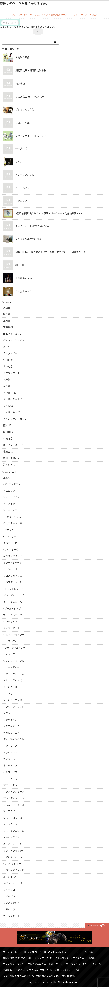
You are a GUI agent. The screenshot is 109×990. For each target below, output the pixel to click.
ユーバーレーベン (12, 844)
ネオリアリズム (11, 765)
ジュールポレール (12, 667)
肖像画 (38, 979)
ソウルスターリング (13, 706)
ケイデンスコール (12, 602)
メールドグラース (12, 837)
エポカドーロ (10, 543)
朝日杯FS (8, 432)
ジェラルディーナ (12, 641)
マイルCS (8, 406)
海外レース (9, 464)
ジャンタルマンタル (13, 660)
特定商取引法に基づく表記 (18, 979)
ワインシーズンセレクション (19, 968)
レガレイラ (9, 909)
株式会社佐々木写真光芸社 (62, 974)
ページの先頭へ (97, 925)
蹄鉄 (48, 979)
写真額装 (42, 968)
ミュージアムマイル (13, 831)
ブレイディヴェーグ (13, 798)
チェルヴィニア (11, 733)
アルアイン (9, 503)
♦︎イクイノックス (12, 517)
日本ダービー (10, 353)
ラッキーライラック (13, 850)
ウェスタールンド (12, 523)
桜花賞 (6, 314)
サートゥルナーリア (13, 615)
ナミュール (9, 759)
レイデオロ (9, 889)
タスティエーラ (11, 726)
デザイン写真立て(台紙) (90, 957)
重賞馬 (6, 477)
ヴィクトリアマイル (13, 340)
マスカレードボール (13, 804)
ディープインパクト (13, 739)
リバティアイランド (13, 870)
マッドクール (10, 824)
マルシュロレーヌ (12, 818)
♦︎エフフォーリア (12, 536)
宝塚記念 (8, 366)
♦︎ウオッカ (8, 530)
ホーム (7, 952)
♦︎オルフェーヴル (12, 549)
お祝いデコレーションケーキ (36, 957)
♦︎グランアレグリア (13, 589)
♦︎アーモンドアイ (12, 484)
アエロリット (10, 490)
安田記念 (8, 360)
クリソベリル (10, 569)
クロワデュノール (12, 582)
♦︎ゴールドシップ (12, 608)
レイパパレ (9, 896)
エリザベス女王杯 (12, 399)
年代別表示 (56, 968)
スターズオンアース (13, 674)
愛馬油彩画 (71, 968)
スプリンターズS (12, 373)
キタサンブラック (12, 556)
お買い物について (64, 957)
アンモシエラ (10, 510)
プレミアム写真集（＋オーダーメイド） (51, 963)
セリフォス (9, 693)
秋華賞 (6, 379)
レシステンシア (11, 903)
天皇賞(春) (8, 327)
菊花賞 (6, 386)
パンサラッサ (10, 772)
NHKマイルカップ (12, 333)
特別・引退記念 (11, 458)
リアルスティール (12, 857)
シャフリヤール (11, 628)
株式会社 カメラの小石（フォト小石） (24, 974)
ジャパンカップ (11, 412)
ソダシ (6, 713)
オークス (8, 347)
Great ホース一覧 (42, 952)
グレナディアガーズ (13, 595)
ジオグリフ (9, 654)
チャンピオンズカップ (15, 419)
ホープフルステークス (15, 445)
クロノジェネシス (12, 576)
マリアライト (10, 811)
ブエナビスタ (10, 785)
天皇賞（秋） (10, 392)
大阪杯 (6, 307)
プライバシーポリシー (15, 963)
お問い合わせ (11, 957)
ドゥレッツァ (10, 752)
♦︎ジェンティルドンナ (14, 647)
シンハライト (10, 621)
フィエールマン (11, 778)
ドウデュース (10, 746)
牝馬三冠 (8, 451)
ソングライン (10, 719)
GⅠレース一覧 (22, 952)
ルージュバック (11, 876)
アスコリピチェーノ (13, 497)
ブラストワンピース (13, 791)
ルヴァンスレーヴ (12, 883)
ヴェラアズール (11, 916)
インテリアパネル (93, 952)
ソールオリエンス (12, 700)
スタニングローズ (12, 680)
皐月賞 (6, 320)
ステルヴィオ (10, 687)
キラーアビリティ (12, 562)
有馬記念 (8, 438)
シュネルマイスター (13, 634)
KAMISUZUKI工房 (67, 952)
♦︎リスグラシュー (12, 863)
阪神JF (7, 425)
